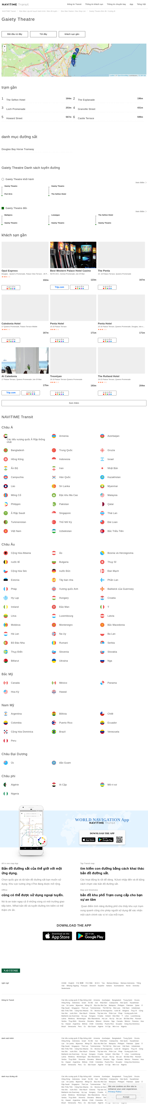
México (127, 1021)
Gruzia (136, 1000)
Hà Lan (104, 1019)
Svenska (136, 986)
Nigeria (124, 1026)
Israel (84, 1003)
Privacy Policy (114, 1091)
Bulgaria (125, 1011)
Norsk (128, 986)
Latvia (63, 1019)
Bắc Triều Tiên (67, 1011)
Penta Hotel (57, 323)
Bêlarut (98, 1021)
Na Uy (112, 1019)
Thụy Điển (73, 1021)
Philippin (121, 1005)
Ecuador (119, 1024)
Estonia (92, 1013)
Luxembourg (135, 1016)
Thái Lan (85, 1008)
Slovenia (81, 1021)
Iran (96, 1003)
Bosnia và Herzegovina (103, 1011)
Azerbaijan (106, 1000)
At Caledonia (9, 376)
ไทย (103, 983)
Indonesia (76, 1003)
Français (84, 986)
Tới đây (43, 34)
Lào (62, 1005)
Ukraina (106, 1021)
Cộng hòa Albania (81, 1011)
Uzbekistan (136, 1008)
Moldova (71, 1019)
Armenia (97, 1000)
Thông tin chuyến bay (116, 4)
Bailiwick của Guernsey (70, 1016)
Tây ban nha (102, 1013)
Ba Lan (119, 1019)
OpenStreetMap (123, 75)
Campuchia (113, 1003)
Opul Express (10, 270)
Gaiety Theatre (18, 19)
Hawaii (68, 1024)
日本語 (63, 983)
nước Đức (74, 1013)
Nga (113, 1021)
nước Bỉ (117, 1011)
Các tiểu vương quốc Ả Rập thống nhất (76, 1000)
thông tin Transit (74, 4)
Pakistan (129, 1005)
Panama (135, 1021)
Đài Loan (116, 1008)
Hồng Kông (65, 1003)
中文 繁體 (79, 983)
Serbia (63, 1021)
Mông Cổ (88, 1005)
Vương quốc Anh (130, 1013)
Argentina (76, 1024)
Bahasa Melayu (113, 983)
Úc (85, 1026)
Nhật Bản (103, 1003)
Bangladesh (116, 1000)
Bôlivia (84, 1024)
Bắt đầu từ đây (14, 34)
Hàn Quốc (124, 1003)
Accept (126, 1097)
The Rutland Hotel (108, 376)
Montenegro (81, 1019)
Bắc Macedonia (94, 1019)
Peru (80, 1026)
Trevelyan (56, 376)
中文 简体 (89, 983)
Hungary (92, 1016)
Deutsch (93, 986)
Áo (92, 1011)
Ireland (108, 1016)
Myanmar (79, 1005)
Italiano (109, 986)
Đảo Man (116, 1016)
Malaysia (112, 1005)
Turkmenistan (95, 1008)
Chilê (91, 1024)
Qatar (137, 1005)
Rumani (138, 1019)
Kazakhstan (134, 1003)
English (71, 983)
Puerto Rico (109, 1024)
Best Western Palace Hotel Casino (70, 270)
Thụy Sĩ (134, 1011)
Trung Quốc (127, 1000)
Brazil (63, 1026)
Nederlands (65, 988)
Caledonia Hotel (11, 323)
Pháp (120, 1013)
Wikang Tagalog (73, 986)
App (131, 4)
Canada (120, 1021)
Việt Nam (125, 1008)
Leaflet (112, 75)
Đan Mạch (83, 1013)
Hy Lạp (84, 1016)
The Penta (104, 270)
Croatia (100, 1016)
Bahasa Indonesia (128, 983)
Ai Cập (107, 1026)
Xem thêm (140, 182)
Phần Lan (112, 1013)
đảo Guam (92, 1026)
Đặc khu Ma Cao (100, 1005)
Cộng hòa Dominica (131, 1024)
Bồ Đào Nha (128, 1019)
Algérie (100, 1026)
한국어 (97, 983)
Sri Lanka (70, 1005)
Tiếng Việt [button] (141, 4)
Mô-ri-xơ (116, 1026)
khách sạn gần (72, 34)
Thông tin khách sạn (94, 4)
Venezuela (72, 1026)
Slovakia (90, 1021)
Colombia (99, 1024)
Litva (127, 1016)
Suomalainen (119, 986)
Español (101, 986)
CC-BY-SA (142, 75)
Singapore (75, 1008)
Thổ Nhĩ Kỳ (107, 1008)
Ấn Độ (90, 1003)
